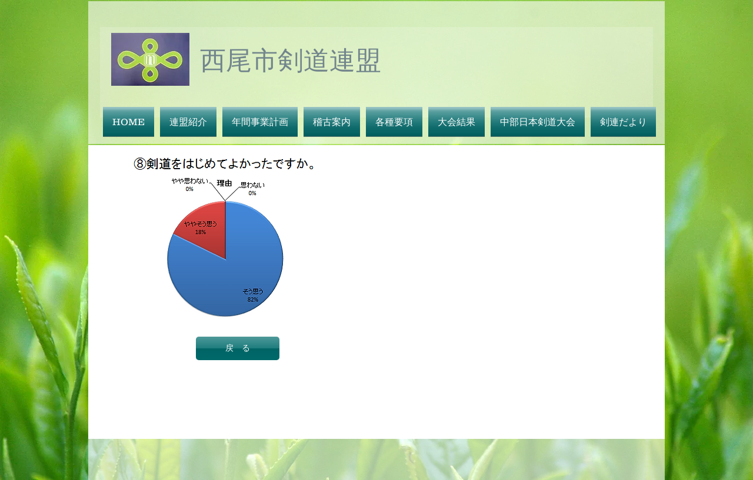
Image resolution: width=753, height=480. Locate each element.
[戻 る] (237, 348)
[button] (188, 121)
